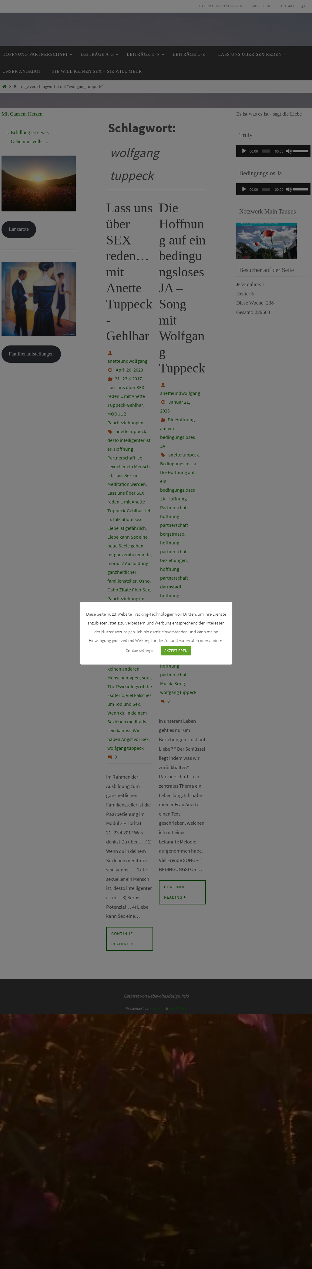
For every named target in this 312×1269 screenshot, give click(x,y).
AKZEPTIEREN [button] (175, 650)
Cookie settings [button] (139, 650)
